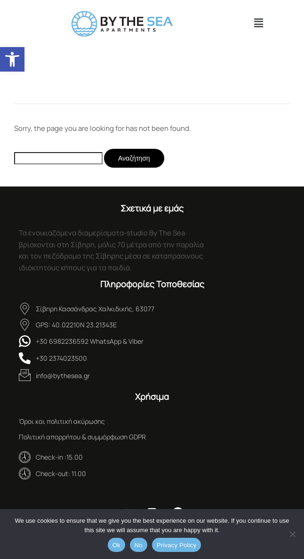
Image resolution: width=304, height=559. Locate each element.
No (139, 545)
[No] (292, 534)
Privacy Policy (176, 545)
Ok (116, 545)
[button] (12, 59)
